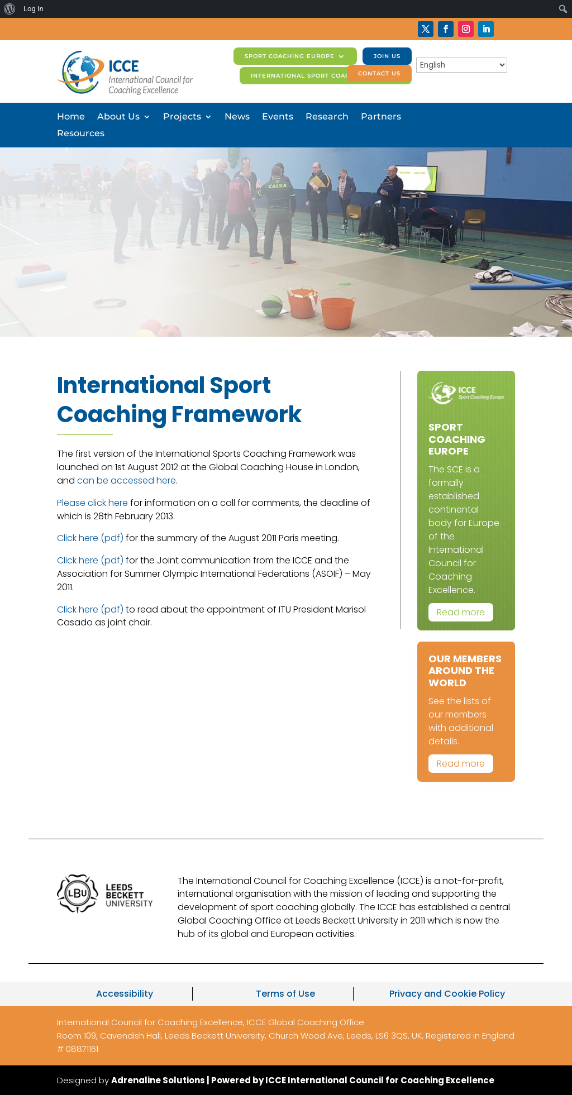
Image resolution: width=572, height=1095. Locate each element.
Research (327, 117)
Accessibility (124, 993)
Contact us (379, 73)
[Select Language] (461, 65)
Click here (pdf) (90, 538)
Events (277, 117)
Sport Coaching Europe (290, 56)
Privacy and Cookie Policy (447, 993)
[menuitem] (10, 9)
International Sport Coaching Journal (326, 75)
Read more (461, 612)
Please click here (92, 502)
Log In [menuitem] (33, 8)
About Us (118, 117)
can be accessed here (126, 480)
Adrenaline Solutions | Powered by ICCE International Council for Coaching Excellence (302, 1080)
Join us (387, 56)
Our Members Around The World (465, 671)
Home (71, 117)
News (237, 117)
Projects (182, 117)
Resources (80, 134)
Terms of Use (285, 993)
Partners (381, 117)
